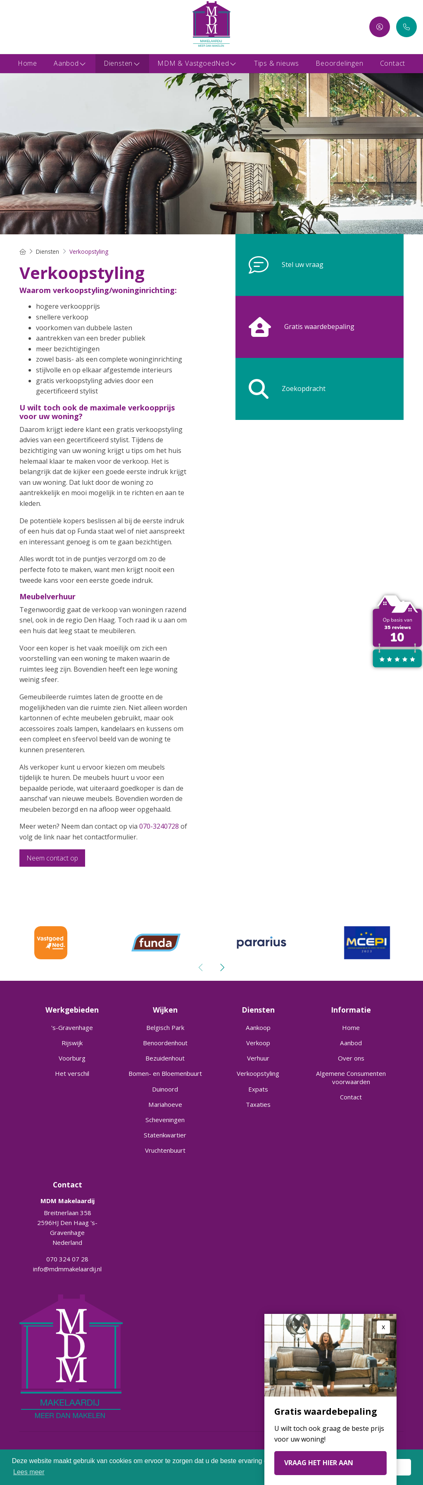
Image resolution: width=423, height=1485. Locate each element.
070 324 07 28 (67, 1259)
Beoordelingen (339, 63)
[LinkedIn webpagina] (24, 27)
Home (27, 63)
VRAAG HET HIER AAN (318, 1462)
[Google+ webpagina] (36, 27)
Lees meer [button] (29, 1471)
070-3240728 (159, 826)
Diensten (122, 63)
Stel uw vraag (279, 265)
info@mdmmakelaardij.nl (67, 1269)
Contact (393, 63)
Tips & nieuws (276, 63)
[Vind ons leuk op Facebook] (11, 27)
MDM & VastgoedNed (197, 63)
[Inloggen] (379, 27)
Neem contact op (52, 858)
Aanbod (70, 63)
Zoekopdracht (280, 389)
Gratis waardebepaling (294, 327)
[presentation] (201, 967)
